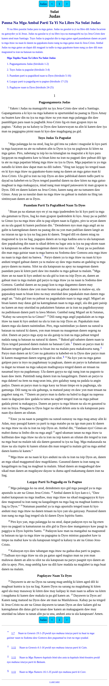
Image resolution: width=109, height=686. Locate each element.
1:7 (13, 633)
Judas (43, 4)
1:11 (13, 647)
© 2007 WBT (54, 682)
